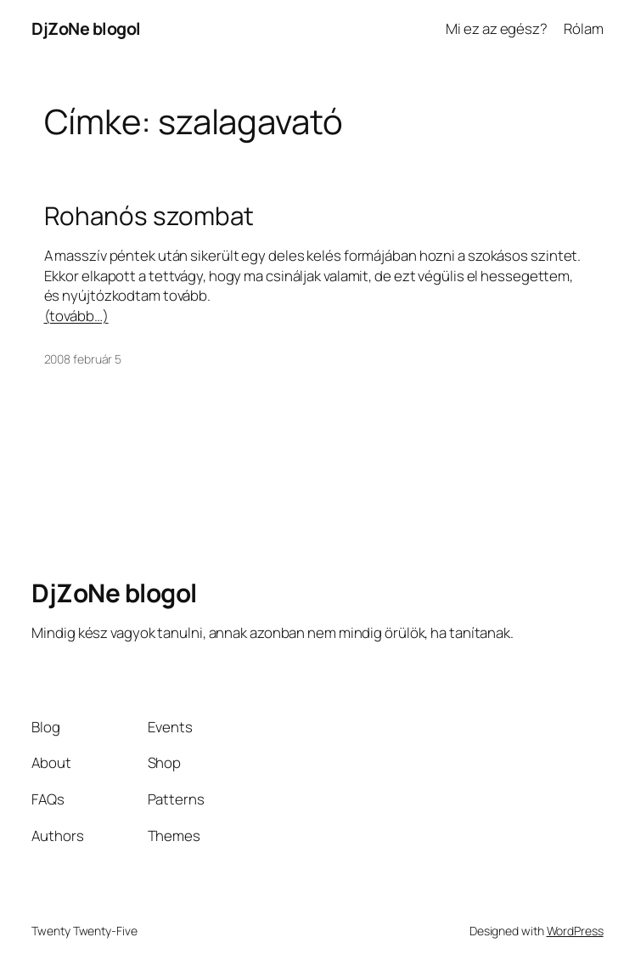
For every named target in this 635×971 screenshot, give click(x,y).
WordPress (575, 931)
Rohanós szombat (149, 215)
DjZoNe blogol (86, 28)
